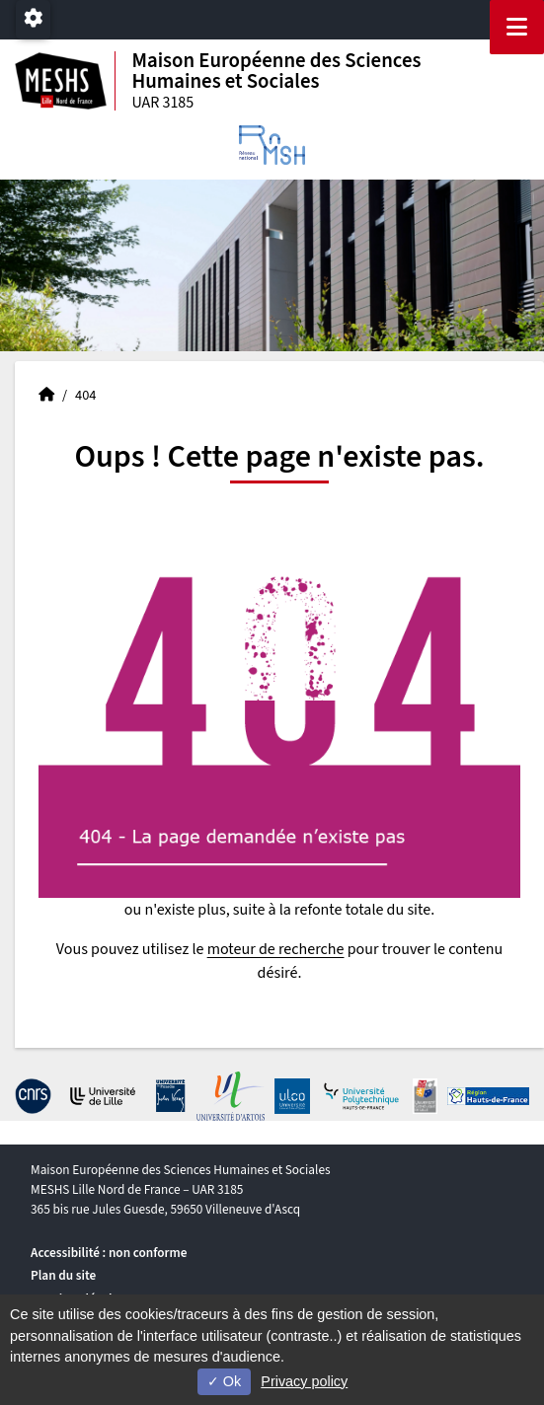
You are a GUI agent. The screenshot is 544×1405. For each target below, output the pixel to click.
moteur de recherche (276, 949)
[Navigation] (517, 27)
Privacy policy (304, 1381)
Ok (224, 1381)
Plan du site (63, 1275)
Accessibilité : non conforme (109, 1252)
